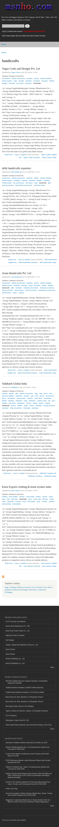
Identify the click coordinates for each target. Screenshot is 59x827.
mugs (25, 401)
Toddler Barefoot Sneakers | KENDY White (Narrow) (24, 688)
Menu (3, 44)
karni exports (15, 491)
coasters (21, 292)
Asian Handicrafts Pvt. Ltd (16, 273)
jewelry (36, 178)
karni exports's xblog (49, 566)
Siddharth (14, 387)
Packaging (8, 592)
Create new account (15, 31)
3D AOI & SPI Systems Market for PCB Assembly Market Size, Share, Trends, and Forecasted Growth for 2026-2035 (28, 783)
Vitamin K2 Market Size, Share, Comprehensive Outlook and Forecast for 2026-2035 (27, 768)
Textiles (39, 587)
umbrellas (38, 405)
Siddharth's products (35, 476)
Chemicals (42, 590)
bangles (4, 83)
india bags (26, 408)
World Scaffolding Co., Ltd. (15, 659)
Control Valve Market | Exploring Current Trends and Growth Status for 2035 (27, 755)
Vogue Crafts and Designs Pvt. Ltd (21, 68)
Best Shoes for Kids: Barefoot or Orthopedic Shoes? (24, 697)
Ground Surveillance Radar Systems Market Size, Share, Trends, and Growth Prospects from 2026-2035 (29, 794)
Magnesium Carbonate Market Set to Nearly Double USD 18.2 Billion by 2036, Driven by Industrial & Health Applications (28, 801)
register (23, 154)
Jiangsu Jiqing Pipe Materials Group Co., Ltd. (22, 645)
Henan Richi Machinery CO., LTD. (18, 626)
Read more (9, 154)
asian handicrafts (16, 277)
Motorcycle (17, 590)
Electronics (33, 590)
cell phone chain (39, 185)
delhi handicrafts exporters (16, 168)
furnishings (47, 398)
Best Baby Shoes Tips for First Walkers (20, 706)
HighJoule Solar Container (15, 635)
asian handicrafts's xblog (47, 373)
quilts (38, 501)
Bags (6, 587)
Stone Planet (10, 649)
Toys (45, 587)
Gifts (33, 587)
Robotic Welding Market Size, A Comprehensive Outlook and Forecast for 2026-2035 (27, 748)
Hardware (8, 590)
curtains (44, 501)
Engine (25, 590)
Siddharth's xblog (50, 476)
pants (24, 501)
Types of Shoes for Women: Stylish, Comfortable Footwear (27, 711)
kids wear (14, 499)
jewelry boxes (6, 292)
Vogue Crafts (15, 72)
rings (15, 81)
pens (53, 401)
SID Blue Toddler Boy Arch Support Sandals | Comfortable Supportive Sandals (26, 682)
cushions (52, 501)
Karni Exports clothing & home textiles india (26, 486)
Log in (4, 31)
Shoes (50, 587)
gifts (49, 183)
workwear (5, 408)
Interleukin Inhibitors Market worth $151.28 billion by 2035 (26, 743)
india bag (35, 408)
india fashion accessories (23, 185)
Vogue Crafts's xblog (49, 157)
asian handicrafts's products (27, 373)
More (52, 667)
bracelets (44, 81)
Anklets (51, 81)
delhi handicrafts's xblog (48, 262)
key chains (20, 83)
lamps (15, 292)
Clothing (13, 587)
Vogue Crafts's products (31, 157)
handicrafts (37, 83)
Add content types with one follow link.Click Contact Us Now (23, 36)
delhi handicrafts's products (28, 262)
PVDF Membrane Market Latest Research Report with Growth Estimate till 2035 (28, 761)
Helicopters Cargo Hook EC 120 (17, 720)
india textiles (17, 504)
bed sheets (31, 501)
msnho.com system (18, 820)
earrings (24, 180)
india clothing (6, 504)
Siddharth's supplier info (48, 473)
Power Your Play (12, 789)
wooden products (49, 405)
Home (3, 53)
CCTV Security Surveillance (16, 621)
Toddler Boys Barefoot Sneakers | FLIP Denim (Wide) (25, 692)
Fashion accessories (24, 587)
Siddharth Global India (14, 383)
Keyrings (12, 83)
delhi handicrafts (16, 172)
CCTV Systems (11, 716)
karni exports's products (32, 566)
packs (45, 393)
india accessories (8, 185)
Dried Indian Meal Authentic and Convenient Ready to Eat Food (28, 725)
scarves (28, 403)
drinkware (32, 401)
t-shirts (31, 405)
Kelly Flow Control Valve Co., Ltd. (18, 631)
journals (26, 396)
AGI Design (10, 640)
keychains (28, 83)
